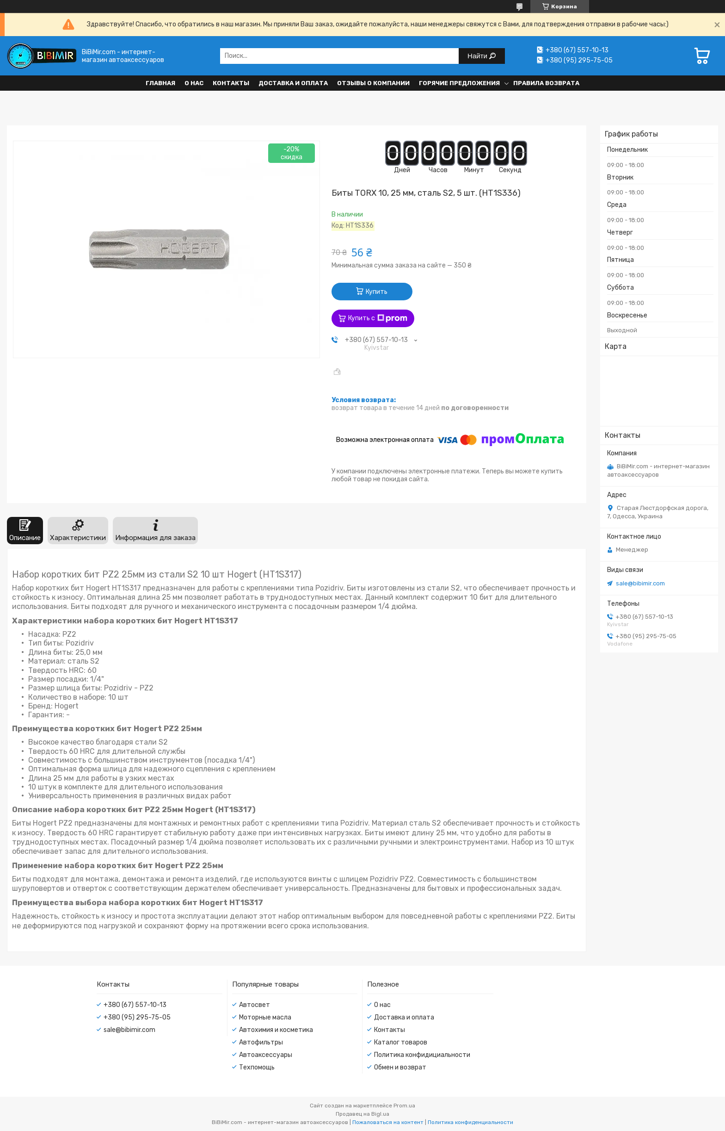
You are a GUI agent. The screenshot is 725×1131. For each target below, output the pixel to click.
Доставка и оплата (293, 83)
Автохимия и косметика (276, 1030)
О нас (193, 83)
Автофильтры (261, 1042)
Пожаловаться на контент (388, 1122)
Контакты (231, 83)
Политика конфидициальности (422, 1055)
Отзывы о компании (373, 83)
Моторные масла (265, 1017)
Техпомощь (257, 1067)
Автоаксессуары (265, 1055)
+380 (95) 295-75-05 (137, 1017)
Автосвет (254, 1005)
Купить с (377, 318)
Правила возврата (546, 83)
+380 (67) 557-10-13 (135, 1005)
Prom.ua (404, 1105)
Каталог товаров (400, 1042)
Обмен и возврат (400, 1067)
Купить (376, 292)
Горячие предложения (459, 83)
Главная (160, 83)
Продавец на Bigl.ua (362, 1114)
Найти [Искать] (478, 56)
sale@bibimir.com (640, 583)
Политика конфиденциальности (470, 1122)
